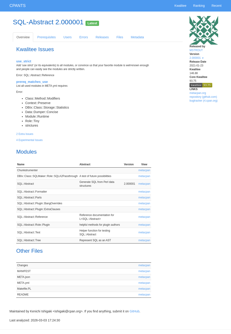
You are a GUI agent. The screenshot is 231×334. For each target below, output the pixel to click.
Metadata (137, 37)
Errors (83, 37)
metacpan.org (197, 93)
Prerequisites (46, 37)
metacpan (144, 170)
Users (67, 37)
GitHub (135, 311)
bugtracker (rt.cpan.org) (203, 100)
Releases (102, 37)
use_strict (23, 61)
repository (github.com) (203, 96)
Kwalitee (180, 5)
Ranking (199, 5)
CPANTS (17, 5)
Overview (23, 37)
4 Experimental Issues (29, 140)
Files (119, 37)
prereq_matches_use (32, 82)
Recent (217, 5)
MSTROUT (196, 50)
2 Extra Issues (24, 134)
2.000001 (196, 57)
